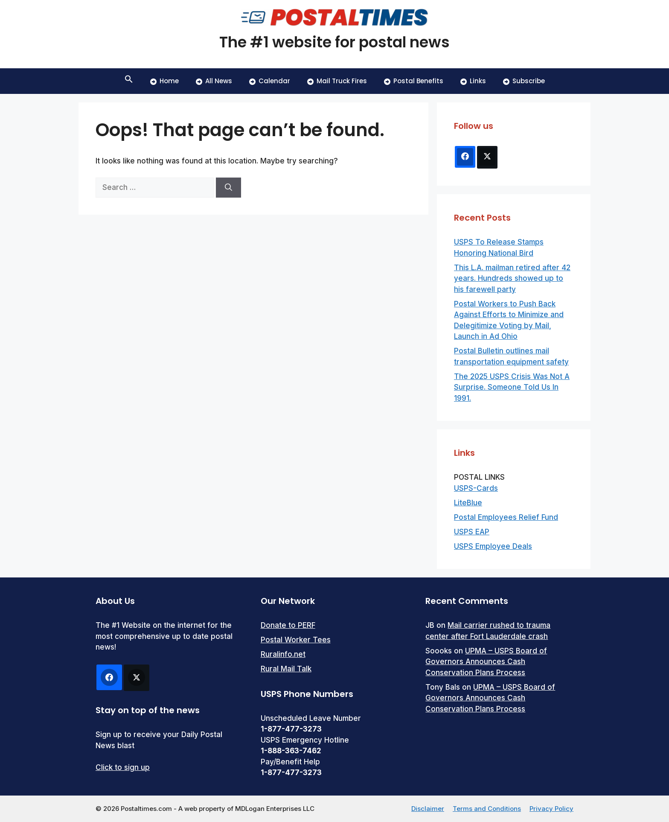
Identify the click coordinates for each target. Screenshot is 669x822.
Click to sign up (123, 767)
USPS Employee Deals (493, 546)
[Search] (228, 188)
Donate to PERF (288, 625)
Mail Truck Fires (337, 80)
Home (164, 80)
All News (214, 80)
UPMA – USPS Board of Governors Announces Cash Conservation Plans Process (486, 662)
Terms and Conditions (487, 809)
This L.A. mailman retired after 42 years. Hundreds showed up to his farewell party (512, 278)
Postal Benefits (413, 80)
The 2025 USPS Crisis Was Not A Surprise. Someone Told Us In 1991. (512, 387)
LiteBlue (468, 502)
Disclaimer (427, 809)
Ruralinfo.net (283, 654)
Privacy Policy (551, 809)
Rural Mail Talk (286, 669)
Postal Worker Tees (296, 639)
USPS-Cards (476, 488)
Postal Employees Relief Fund (506, 517)
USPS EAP (471, 532)
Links (473, 80)
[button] (129, 81)
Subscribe (524, 80)
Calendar (269, 80)
